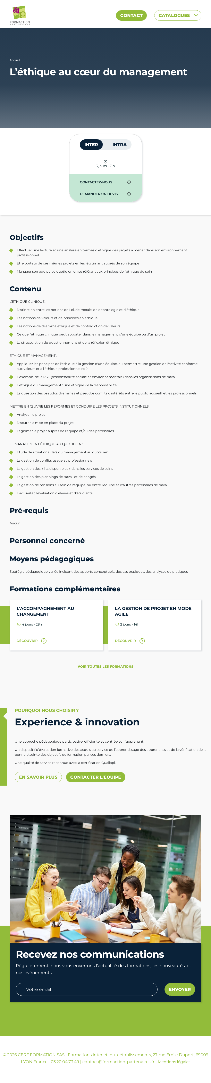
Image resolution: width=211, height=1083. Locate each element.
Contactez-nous (96, 182)
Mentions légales (174, 1061)
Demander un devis (99, 194)
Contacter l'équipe (95, 777)
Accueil (15, 60)
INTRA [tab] (119, 144)
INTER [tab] (91, 144)
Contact (131, 15)
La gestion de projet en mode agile (153, 611)
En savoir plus (38, 777)
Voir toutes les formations (105, 667)
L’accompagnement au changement (45, 611)
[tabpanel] (106, 188)
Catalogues (175, 15)
